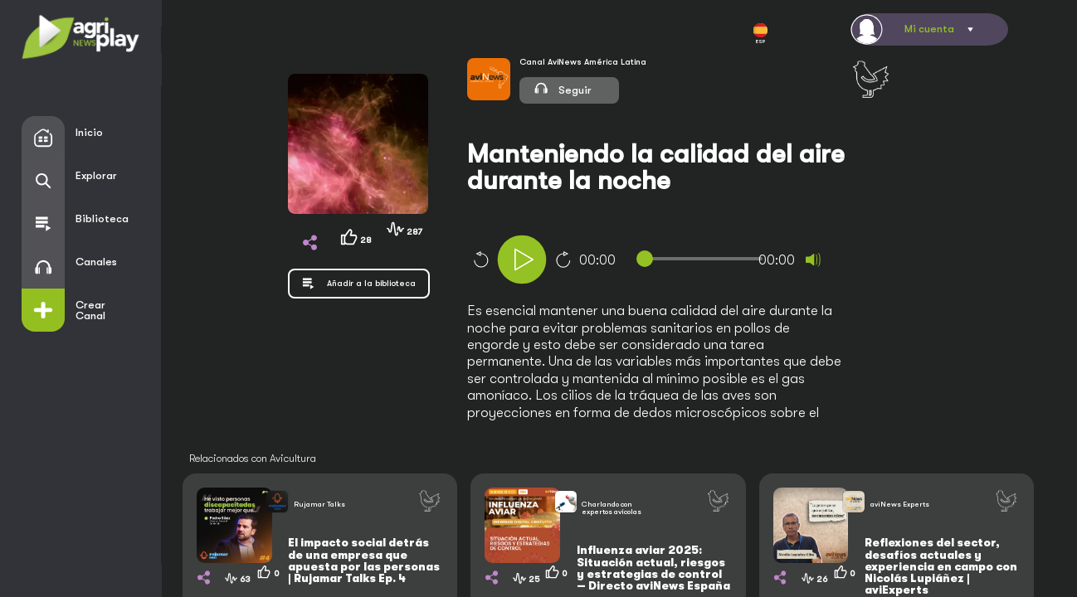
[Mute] (813, 259)
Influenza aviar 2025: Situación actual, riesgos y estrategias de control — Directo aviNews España (653, 568)
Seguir (562, 88)
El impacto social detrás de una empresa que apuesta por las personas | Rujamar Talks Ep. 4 (364, 560)
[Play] (522, 259)
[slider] (703, 258)
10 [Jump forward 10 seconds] (563, 259)
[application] (677, 261)
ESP (760, 34)
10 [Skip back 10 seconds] (480, 259)
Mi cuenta (929, 28)
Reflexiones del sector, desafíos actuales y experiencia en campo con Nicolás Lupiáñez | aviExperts (941, 566)
